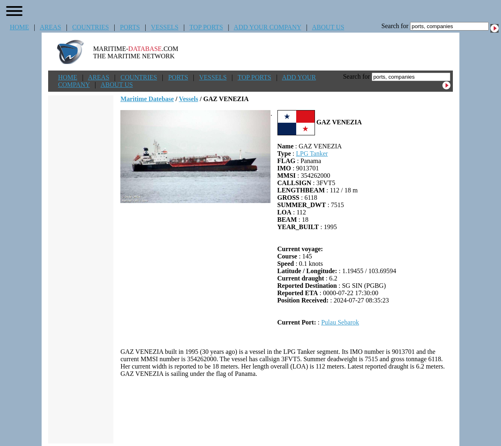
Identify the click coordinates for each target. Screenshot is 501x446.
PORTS (130, 27)
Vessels (188, 98)
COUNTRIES (90, 27)
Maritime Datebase (147, 98)
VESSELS (165, 27)
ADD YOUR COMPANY (267, 27)
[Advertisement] (286, 410)
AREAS (50, 27)
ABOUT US (328, 27)
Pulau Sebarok (340, 322)
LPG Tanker (312, 153)
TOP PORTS (206, 27)
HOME (19, 27)
